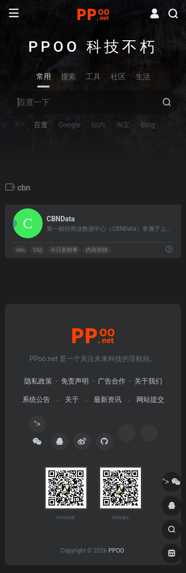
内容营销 (97, 250)
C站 (37, 250)
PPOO (116, 550)
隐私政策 (38, 381)
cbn (20, 250)
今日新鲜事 (64, 250)
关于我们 (148, 381)
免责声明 (75, 381)
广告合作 (111, 381)
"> (37, 426)
